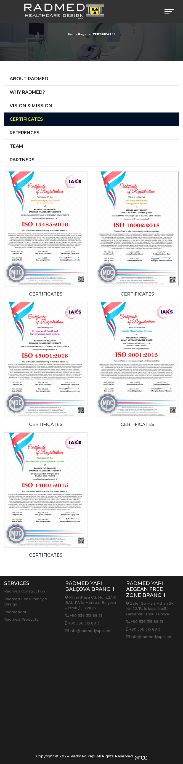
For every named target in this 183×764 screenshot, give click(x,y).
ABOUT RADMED (29, 78)
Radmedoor (15, 612)
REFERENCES (24, 132)
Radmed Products (21, 619)
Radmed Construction (24, 591)
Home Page (77, 34)
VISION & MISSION (31, 105)
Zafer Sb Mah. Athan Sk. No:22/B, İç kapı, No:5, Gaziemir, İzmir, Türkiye (150, 608)
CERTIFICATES (26, 119)
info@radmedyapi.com (88, 630)
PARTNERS (22, 159)
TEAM (16, 146)
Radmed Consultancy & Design (25, 602)
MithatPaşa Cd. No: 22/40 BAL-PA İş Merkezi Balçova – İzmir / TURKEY (90, 602)
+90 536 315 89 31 (83, 615)
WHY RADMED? (27, 92)
